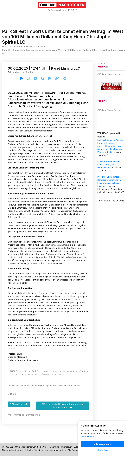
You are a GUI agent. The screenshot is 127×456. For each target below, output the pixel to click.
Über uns (54, 446)
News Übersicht (19, 404)
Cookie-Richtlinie (35, 449)
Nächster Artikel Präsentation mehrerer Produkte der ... (62, 406)
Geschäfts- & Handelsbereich (27, 46)
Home (5, 46)
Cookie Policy (87, 436)
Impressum (66, 446)
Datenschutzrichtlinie (55, 449)
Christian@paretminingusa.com (23, 359)
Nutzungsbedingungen (13, 449)
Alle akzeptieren (102, 444)
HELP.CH (43, 446)
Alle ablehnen (103, 450)
